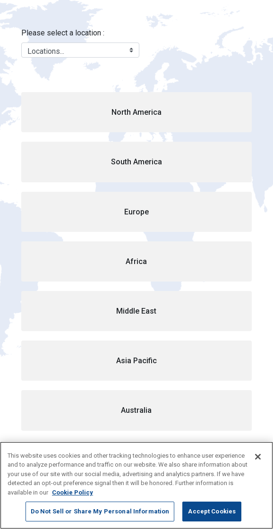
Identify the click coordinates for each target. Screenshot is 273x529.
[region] (136, 485)
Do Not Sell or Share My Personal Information (100, 511)
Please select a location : (62, 32)
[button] (136, 112)
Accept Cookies (212, 511)
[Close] (257, 456)
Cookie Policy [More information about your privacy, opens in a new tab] (72, 492)
